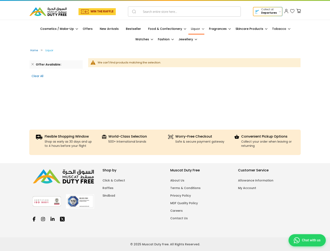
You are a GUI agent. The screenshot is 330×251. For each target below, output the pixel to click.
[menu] (165, 34)
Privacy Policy (180, 195)
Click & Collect (113, 180)
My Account (247, 188)
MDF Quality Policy (184, 203)
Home (34, 50)
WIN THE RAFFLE (101, 11)
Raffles (107, 188)
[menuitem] (58, 29)
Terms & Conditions (185, 188)
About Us (177, 180)
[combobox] (184, 12)
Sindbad (108, 195)
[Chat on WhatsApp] (307, 240)
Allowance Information (255, 180)
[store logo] (48, 11)
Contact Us (179, 218)
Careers (176, 211)
